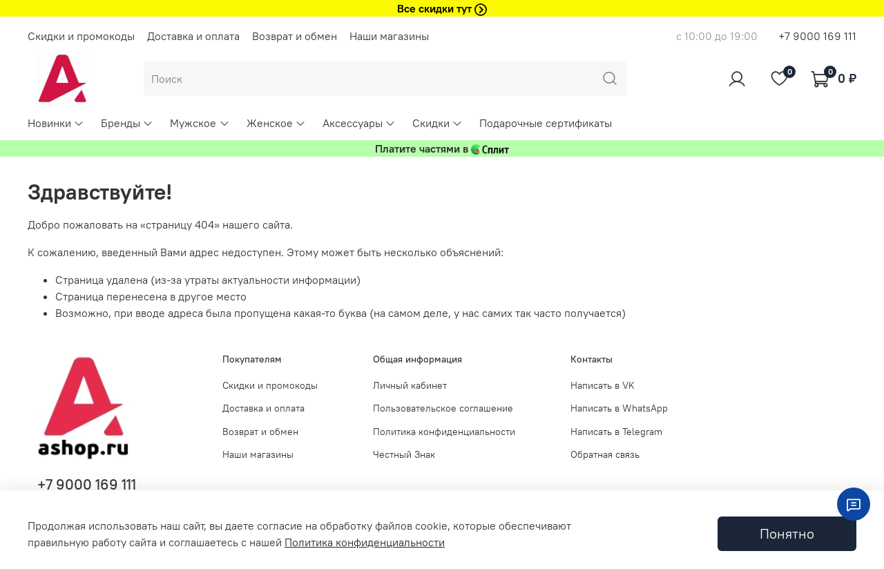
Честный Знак (404, 454)
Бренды (127, 123)
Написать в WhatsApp (619, 408)
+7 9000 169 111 (817, 36)
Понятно (787, 533)
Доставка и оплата (193, 36)
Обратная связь (605, 454)
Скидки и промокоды (81, 36)
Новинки (56, 123)
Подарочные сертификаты (545, 123)
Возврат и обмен (294, 36)
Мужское (199, 123)
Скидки (437, 123)
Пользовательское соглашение (443, 408)
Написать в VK (602, 385)
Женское (276, 123)
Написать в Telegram (616, 431)
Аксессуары (359, 123)
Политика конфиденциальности (444, 431)
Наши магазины (389, 36)
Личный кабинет (410, 385)
